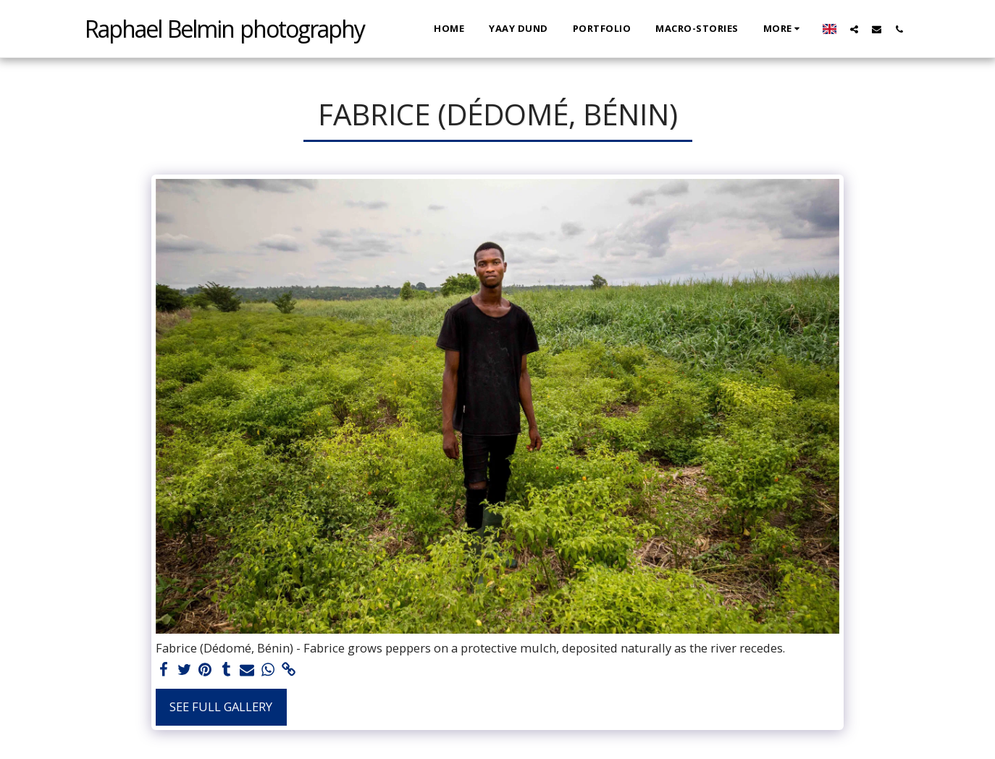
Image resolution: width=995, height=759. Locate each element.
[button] (854, 29)
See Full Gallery (220, 706)
